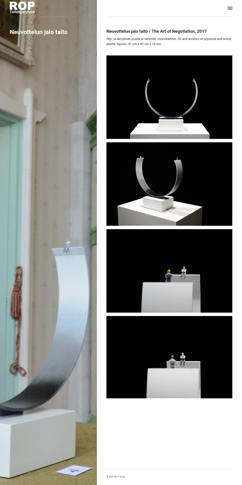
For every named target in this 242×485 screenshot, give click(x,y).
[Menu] (230, 8)
